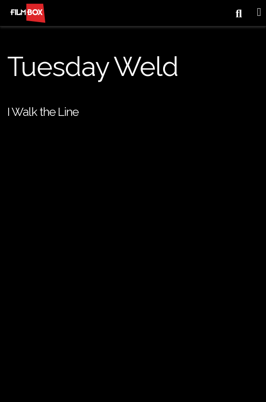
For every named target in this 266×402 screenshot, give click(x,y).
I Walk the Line (42, 112)
